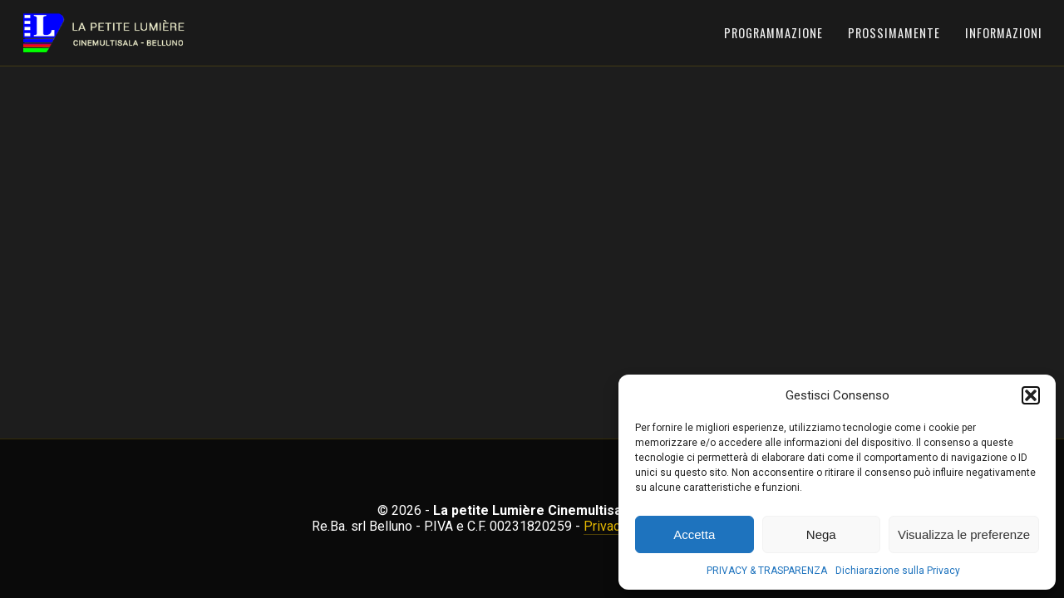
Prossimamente (894, 33)
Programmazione (773, 33)
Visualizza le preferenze (964, 534)
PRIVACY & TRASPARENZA (767, 570)
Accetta (694, 534)
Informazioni (1003, 33)
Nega (821, 534)
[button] (1030, 395)
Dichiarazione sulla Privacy (897, 570)
